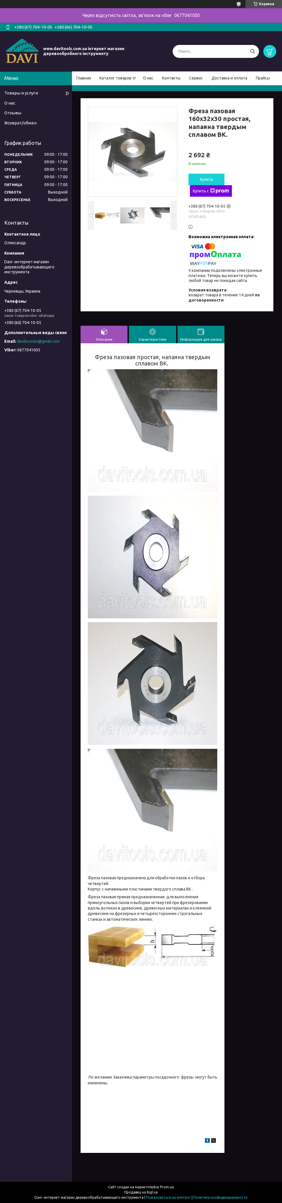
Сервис (196, 78)
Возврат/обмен (20, 122)
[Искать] (252, 51)
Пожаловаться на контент (168, 1197)
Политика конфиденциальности (220, 1197)
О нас (148, 78)
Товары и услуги (21, 92)
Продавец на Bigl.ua (141, 1192)
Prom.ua (167, 1187)
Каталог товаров (116, 78)
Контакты (171, 78)
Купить (206, 179)
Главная (83, 78)
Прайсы (263, 78)
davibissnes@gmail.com (38, 341)
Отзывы (12, 112)
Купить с (211, 191)
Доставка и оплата (229, 78)
